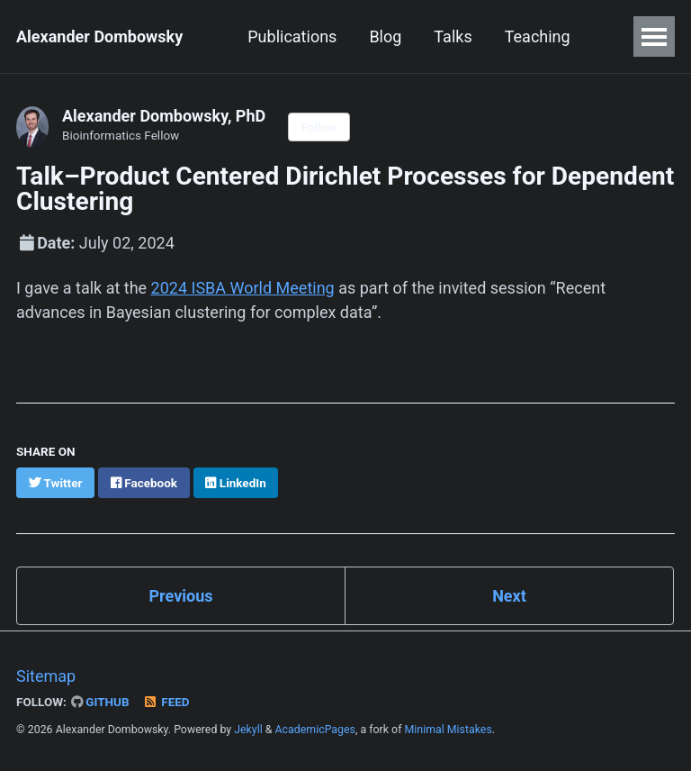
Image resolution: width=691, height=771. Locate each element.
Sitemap (46, 676)
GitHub (100, 701)
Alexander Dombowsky (99, 36)
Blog (385, 36)
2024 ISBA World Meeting (243, 287)
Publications (292, 36)
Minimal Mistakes (448, 729)
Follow (319, 127)
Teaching (537, 36)
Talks (452, 36)
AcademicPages (315, 729)
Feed (166, 701)
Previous (181, 595)
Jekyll (248, 729)
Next (509, 595)
